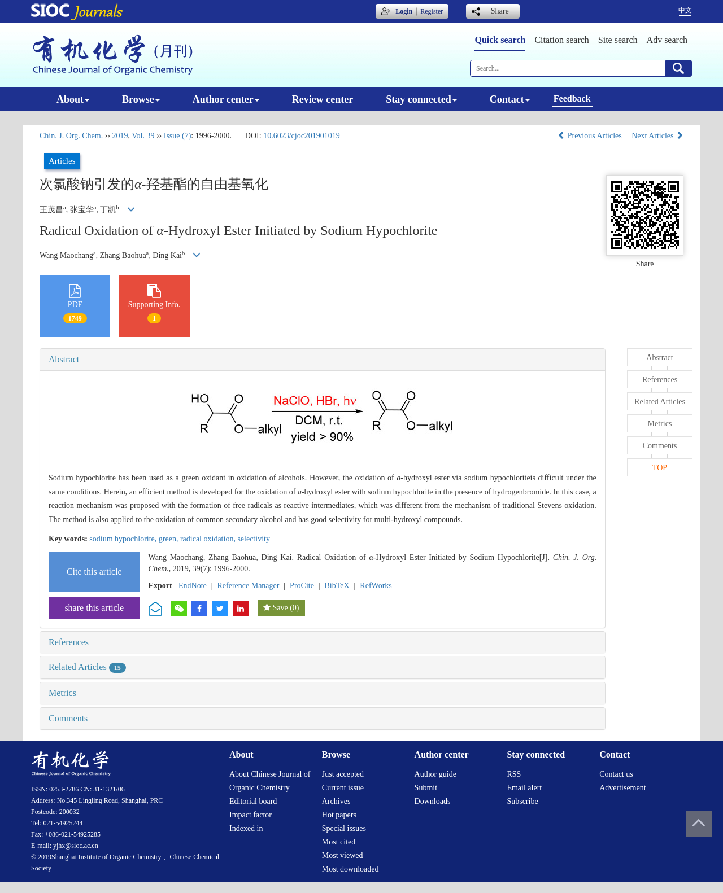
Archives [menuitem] (336, 801)
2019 (120, 136)
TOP (659, 467)
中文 (685, 10)
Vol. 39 (143, 136)
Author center (226, 99)
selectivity (253, 539)
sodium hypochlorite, (124, 539)
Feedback (572, 98)
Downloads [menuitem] (433, 801)
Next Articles (657, 136)
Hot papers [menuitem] (339, 815)
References (69, 642)
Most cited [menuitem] (339, 842)
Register (431, 11)
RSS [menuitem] (514, 774)
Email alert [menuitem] (524, 787)
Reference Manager (248, 585)
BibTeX (337, 585)
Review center (322, 99)
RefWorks (375, 585)
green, (169, 539)
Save (280, 607)
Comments (68, 718)
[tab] (322, 359)
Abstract (64, 359)
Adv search (667, 40)
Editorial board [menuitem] (253, 801)
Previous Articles (591, 136)
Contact (510, 99)
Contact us (616, 774)
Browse (141, 99)
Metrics (62, 693)
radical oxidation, (208, 539)
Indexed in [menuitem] (246, 828)
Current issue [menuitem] (343, 787)
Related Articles (87, 667)
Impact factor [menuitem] (250, 815)
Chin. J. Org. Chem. (71, 136)
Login (403, 11)
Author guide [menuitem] (435, 774)
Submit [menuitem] (426, 787)
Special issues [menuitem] (344, 828)
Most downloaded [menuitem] (350, 869)
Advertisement (622, 787)
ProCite (302, 585)
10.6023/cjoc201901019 (301, 136)
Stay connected (421, 99)
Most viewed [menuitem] (342, 855)
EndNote (192, 585)
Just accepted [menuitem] (343, 774)
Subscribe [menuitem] (522, 801)
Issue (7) (177, 136)
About (72, 99)
